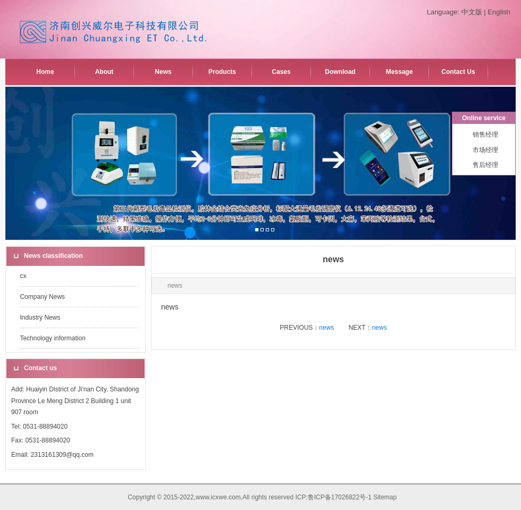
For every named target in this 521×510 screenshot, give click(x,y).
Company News (42, 296)
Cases (281, 72)
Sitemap (385, 497)
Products (222, 72)
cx (23, 276)
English (499, 12)
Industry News (40, 317)
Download (340, 72)
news (326, 327)
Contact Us (458, 72)
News (163, 72)
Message (399, 72)
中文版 (471, 12)
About (104, 72)
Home (45, 72)
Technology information (52, 338)
